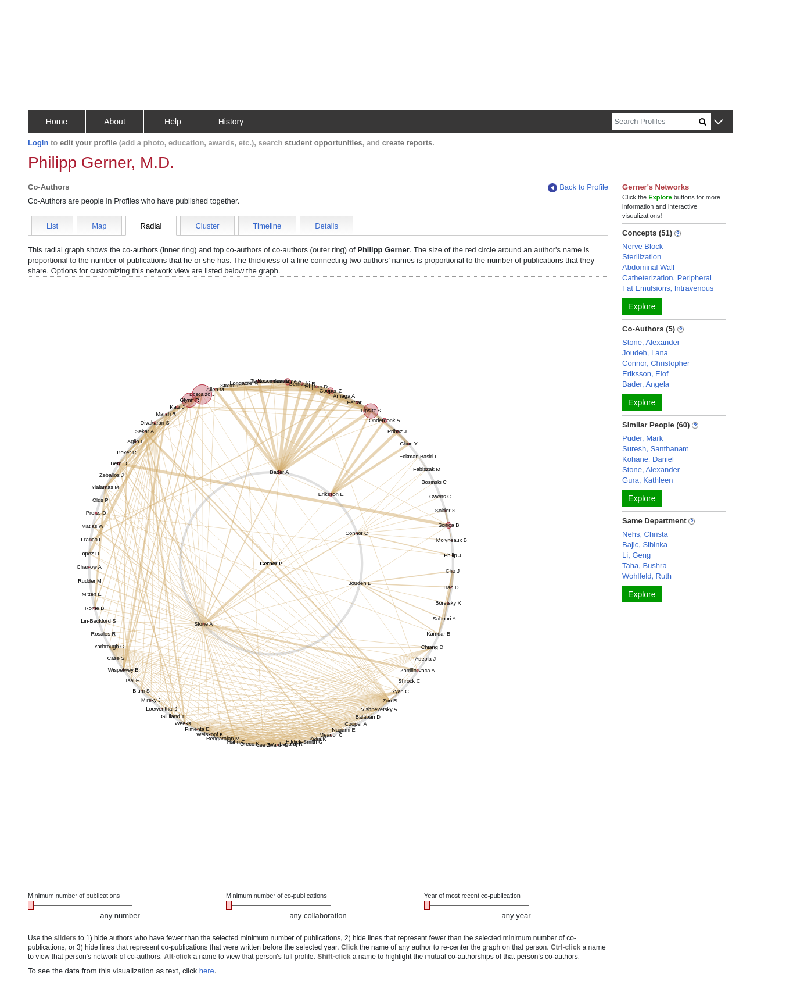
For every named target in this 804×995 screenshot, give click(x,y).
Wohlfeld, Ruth (647, 576)
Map (99, 226)
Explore (641, 306)
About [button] (114, 121)
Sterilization (641, 256)
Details (326, 226)
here (206, 971)
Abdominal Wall (648, 267)
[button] (718, 122)
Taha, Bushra (644, 565)
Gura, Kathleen (647, 480)
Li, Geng (636, 555)
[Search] (655, 121)
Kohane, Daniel (648, 459)
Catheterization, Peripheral (667, 277)
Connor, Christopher (656, 363)
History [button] (231, 121)
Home (56, 121)
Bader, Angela (645, 384)
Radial (151, 226)
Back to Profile (578, 187)
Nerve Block (642, 246)
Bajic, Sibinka (644, 544)
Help (172, 121)
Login (38, 142)
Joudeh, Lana (645, 352)
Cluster (207, 226)
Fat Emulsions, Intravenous (668, 288)
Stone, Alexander (651, 342)
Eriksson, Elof (645, 373)
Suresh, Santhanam (655, 448)
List (52, 226)
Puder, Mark (642, 438)
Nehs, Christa (645, 534)
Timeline (267, 226)
